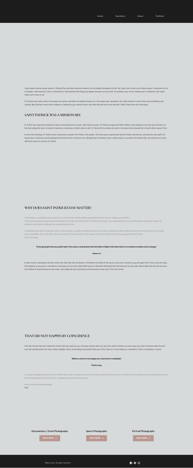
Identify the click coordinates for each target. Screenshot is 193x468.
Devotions (120, 16)
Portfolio (160, 16)
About (140, 16)
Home (100, 16)
